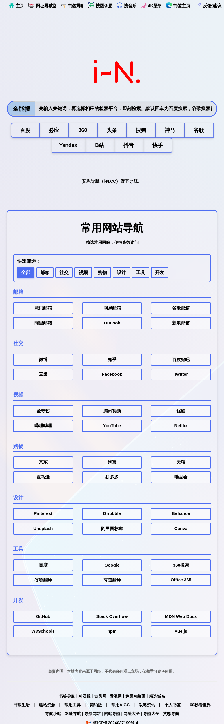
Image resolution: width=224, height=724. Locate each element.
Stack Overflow (112, 617)
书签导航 (72, 5)
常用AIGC (120, 706)
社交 (64, 272)
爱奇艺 (43, 411)
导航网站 (92, 715)
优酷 (180, 411)
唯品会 (180, 478)
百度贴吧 (181, 360)
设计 (121, 272)
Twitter (181, 375)
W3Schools (43, 632)
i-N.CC (110, 181)
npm (112, 632)
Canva (180, 529)
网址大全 (131, 715)
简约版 (96, 706)
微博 (43, 360)
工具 (140, 272)
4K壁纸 (151, 5)
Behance (181, 514)
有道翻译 (112, 581)
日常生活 (21, 706)
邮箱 (45, 272)
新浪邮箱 (181, 323)
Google (112, 566)
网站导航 (112, 715)
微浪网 (116, 697)
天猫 (180, 463)
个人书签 (172, 706)
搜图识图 (100, 5)
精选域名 (157, 697)
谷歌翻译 (43, 581)
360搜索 (181, 566)
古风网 (100, 697)
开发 (159, 272)
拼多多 (112, 478)
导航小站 (53, 715)
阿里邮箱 (43, 323)
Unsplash (43, 529)
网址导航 (73, 715)
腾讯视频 (112, 411)
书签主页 (178, 5)
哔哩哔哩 (43, 426)
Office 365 (181, 581)
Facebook (112, 375)
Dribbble (112, 514)
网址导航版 (42, 5)
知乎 (112, 360)
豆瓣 (43, 375)
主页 (15, 5)
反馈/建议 (208, 5)
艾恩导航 (171, 715)
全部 (25, 272)
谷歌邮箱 (181, 308)
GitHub (43, 617)
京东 (43, 463)
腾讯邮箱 (43, 308)
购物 (102, 272)
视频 (83, 272)
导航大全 (151, 715)
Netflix (180, 426)
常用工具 (72, 706)
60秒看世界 (200, 706)
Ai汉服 (85, 697)
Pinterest (43, 514)
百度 (43, 566)
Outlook (112, 323)
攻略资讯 (147, 706)
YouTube (112, 426)
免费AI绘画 (135, 697)
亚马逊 (43, 478)
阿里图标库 (112, 529)
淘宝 (112, 463)
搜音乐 (126, 5)
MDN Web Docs (181, 617)
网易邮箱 (112, 308)
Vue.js (181, 632)
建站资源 (47, 706)
